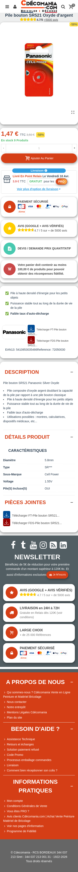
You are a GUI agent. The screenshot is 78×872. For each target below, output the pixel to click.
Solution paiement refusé (21, 749)
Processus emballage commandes (27, 760)
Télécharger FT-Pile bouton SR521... (47, 330)
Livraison (39, 170)
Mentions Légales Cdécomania (25, 712)
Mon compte (13, 801)
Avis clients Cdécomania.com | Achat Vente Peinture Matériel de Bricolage (38, 818)
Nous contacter (14, 702)
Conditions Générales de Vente (25, 806)
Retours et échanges (18, 744)
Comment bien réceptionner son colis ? (30, 770)
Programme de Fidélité (19, 831)
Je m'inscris (57, 575)
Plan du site (12, 717)
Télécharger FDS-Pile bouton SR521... (48, 341)
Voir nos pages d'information (23, 826)
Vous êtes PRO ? (18, 811)
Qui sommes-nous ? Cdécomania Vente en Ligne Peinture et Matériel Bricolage (36, 694)
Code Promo (13, 755)
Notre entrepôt (14, 707)
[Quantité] (39, 148)
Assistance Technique (19, 739)
